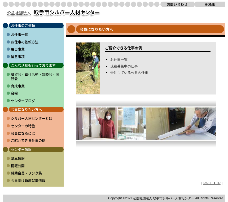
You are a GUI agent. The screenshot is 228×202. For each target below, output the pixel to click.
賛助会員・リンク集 (26, 172)
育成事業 (18, 85)
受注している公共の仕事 (129, 73)
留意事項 (18, 56)
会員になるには (23, 133)
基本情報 (18, 158)
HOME (210, 4)
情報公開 (18, 165)
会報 (14, 93)
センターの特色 (23, 125)
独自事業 (18, 48)
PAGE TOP (212, 183)
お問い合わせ (177, 4)
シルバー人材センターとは (31, 118)
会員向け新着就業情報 (28, 180)
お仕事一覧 (19, 34)
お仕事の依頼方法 (24, 41)
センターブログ (23, 100)
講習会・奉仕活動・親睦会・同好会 (35, 76)
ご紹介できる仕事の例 (28, 140)
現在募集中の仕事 (124, 66)
